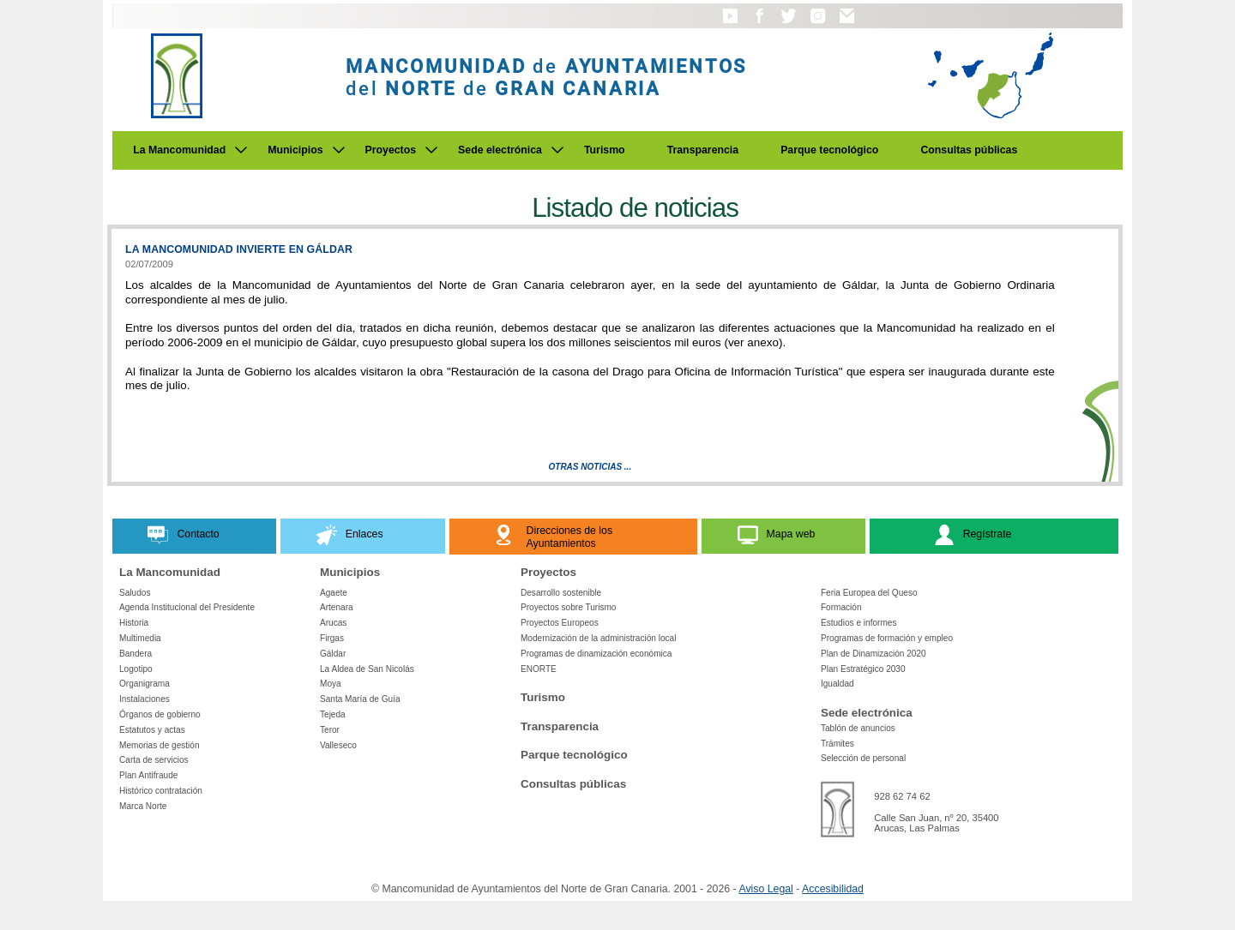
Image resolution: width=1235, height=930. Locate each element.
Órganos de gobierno (160, 714)
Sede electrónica (500, 150)
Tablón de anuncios (858, 728)
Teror (330, 730)
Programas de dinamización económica (596, 653)
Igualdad (837, 683)
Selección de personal (863, 758)
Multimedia (140, 638)
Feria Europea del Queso (869, 592)
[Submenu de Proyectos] (431, 150)
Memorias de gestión (159, 745)
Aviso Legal (765, 889)
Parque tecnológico (829, 150)
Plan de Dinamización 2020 (873, 653)
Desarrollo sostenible (561, 592)
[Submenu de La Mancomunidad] (241, 150)
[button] (730, 24)
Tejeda (333, 714)
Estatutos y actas (152, 730)
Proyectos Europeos (560, 622)
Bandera (135, 653)
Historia (133, 622)
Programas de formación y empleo (887, 638)
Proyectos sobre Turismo (568, 607)
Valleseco (338, 745)
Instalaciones (144, 699)
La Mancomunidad (179, 150)
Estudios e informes (859, 622)
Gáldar (333, 653)
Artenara (336, 607)
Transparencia (703, 150)
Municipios (295, 150)
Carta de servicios (154, 760)
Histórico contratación (160, 790)
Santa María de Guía (360, 699)
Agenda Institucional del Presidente (187, 607)
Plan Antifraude (148, 775)
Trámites (837, 743)
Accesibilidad (833, 889)
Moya (330, 683)
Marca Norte (142, 806)
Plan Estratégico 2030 (863, 669)
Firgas (332, 638)
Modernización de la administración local (599, 638)
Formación (841, 607)
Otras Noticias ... (590, 466)
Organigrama (144, 683)
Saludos (134, 592)
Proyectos (391, 150)
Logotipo (136, 669)
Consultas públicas (968, 150)
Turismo (604, 150)
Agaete (333, 592)
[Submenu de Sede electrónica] (557, 150)
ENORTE (539, 669)
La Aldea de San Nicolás (367, 669)
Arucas (333, 622)
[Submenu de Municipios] (338, 150)
